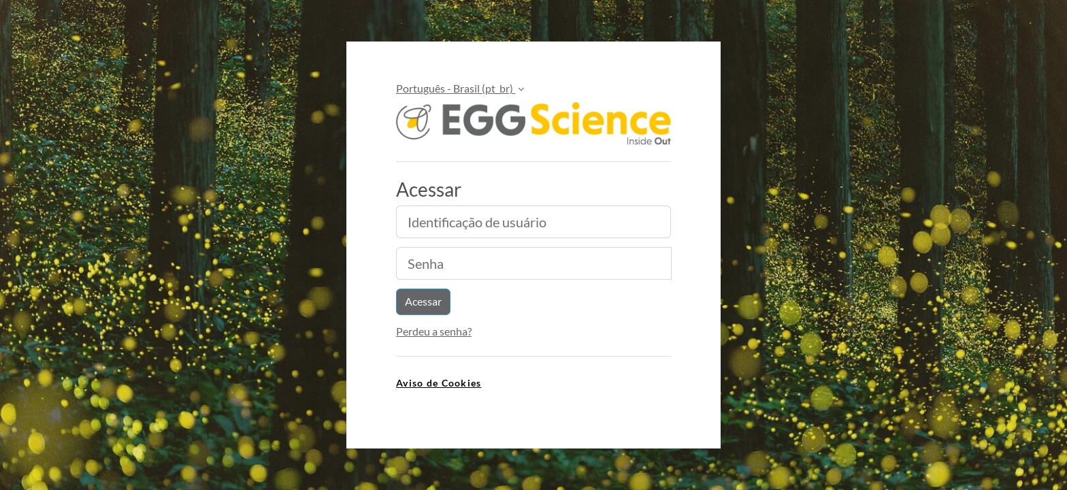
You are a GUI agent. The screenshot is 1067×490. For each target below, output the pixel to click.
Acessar (423, 301)
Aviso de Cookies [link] (438, 383)
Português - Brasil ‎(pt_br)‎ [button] (455, 88)
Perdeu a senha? (434, 331)
